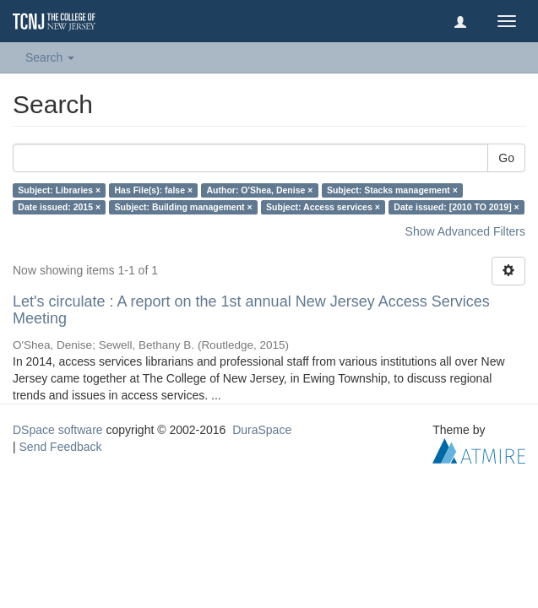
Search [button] (49, 57)
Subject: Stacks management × (392, 190)
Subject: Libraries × (59, 190)
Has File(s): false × (154, 190)
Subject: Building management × (184, 207)
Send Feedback (60, 446)
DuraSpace (261, 430)
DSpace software (58, 430)
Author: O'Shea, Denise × (260, 190)
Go (506, 158)
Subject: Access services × (323, 207)
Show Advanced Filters (465, 231)
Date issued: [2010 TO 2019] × (456, 207)
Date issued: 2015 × (59, 207)
